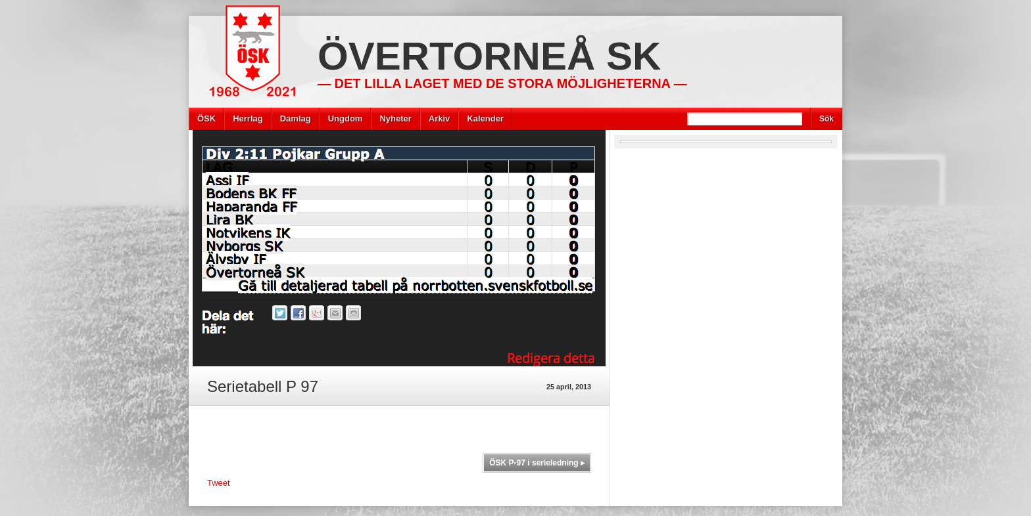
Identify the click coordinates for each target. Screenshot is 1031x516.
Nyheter (395, 118)
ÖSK (206, 118)
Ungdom (345, 118)
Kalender (485, 118)
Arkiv (439, 118)
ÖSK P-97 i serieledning (537, 462)
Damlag (295, 118)
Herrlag (248, 118)
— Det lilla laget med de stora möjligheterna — (502, 83)
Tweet (218, 483)
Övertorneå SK (489, 56)
